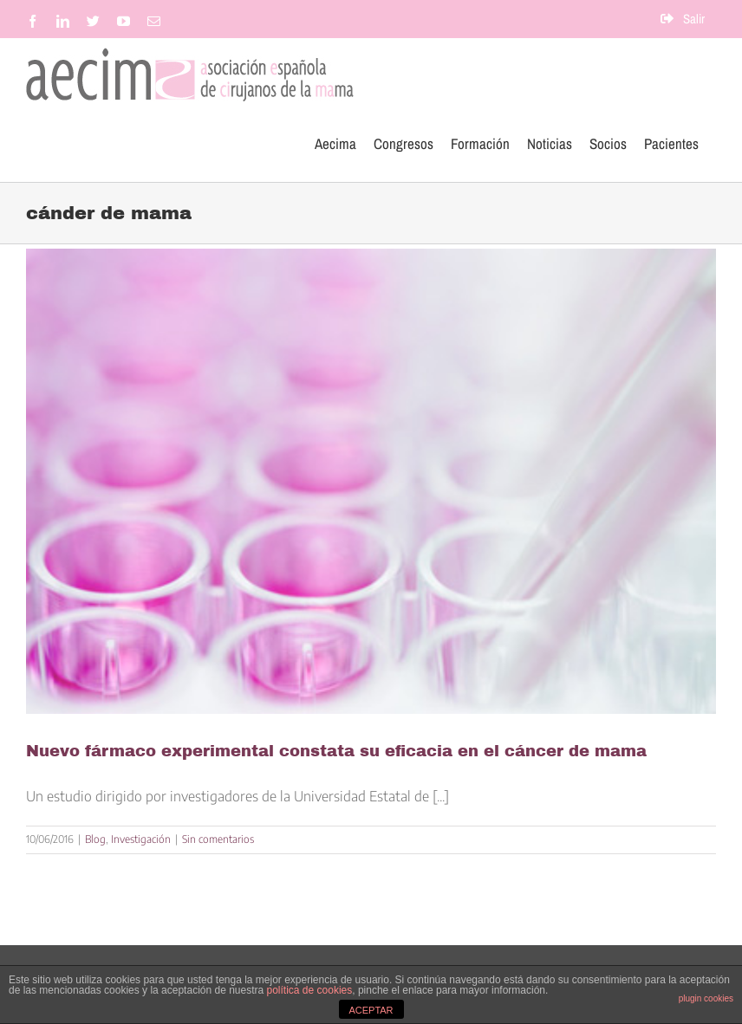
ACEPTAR (370, 1010)
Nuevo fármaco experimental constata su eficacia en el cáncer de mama (336, 751)
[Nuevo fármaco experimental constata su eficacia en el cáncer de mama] (371, 481)
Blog (95, 839)
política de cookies (310, 990)
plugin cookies (706, 998)
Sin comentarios (218, 839)
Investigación (141, 839)
